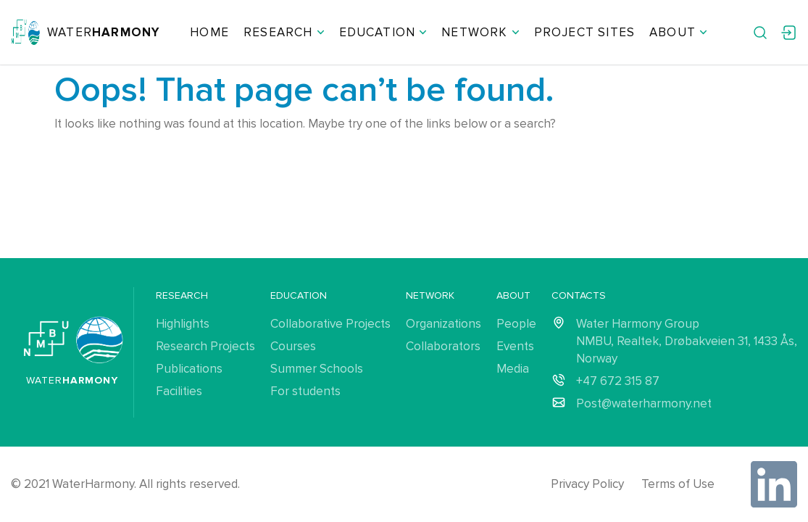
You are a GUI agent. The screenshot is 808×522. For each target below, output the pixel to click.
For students (305, 391)
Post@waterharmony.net (644, 403)
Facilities (179, 391)
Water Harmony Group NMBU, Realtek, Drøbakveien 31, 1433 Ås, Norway (686, 341)
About (678, 32)
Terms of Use (678, 484)
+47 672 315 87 (617, 381)
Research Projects (205, 346)
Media (512, 368)
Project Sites (584, 32)
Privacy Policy (587, 484)
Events (515, 346)
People (516, 323)
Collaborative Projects (330, 323)
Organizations (443, 323)
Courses (293, 346)
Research (284, 32)
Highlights (182, 323)
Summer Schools (316, 368)
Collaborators (443, 346)
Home (209, 32)
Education (383, 32)
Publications (189, 368)
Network (480, 32)
